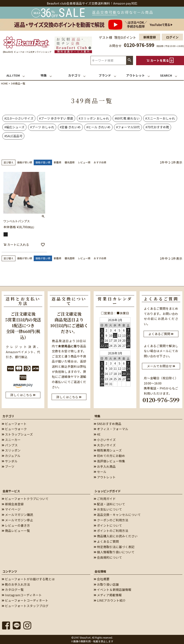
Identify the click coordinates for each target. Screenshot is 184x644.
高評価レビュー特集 (109, 461)
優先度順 (70, 162)
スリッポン (11, 450)
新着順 (57, 162)
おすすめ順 (100, 162)
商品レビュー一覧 (16, 530)
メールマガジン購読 (17, 514)
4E (97, 434)
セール (100, 471)
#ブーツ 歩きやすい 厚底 (56, 118)
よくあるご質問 (106, 541)
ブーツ (8, 466)
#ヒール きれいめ (98, 127)
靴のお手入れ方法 (16, 584)
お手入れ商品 (105, 466)
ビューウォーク (14, 429)
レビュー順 (84, 162)
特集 (97, 416)
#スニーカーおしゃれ (160, 118)
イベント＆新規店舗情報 (112, 589)
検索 (129, 60)
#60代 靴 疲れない (127, 118)
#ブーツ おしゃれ (42, 127)
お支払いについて (108, 509)
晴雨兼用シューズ (108, 450)
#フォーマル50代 (128, 127)
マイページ (11, 509)
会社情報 (100, 571)
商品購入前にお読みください (116, 536)
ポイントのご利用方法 (111, 530)
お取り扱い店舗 (106, 584)
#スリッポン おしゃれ (94, 118)
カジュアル (11, 455)
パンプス (10, 445)
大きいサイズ (105, 445)
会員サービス (11, 491)
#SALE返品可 (13, 136)
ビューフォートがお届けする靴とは (28, 579)
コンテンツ (9, 571)
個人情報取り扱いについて (114, 552)
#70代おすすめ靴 (157, 127)
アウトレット (105, 477)
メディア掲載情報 (108, 595)
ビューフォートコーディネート (25, 600)
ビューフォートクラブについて (25, 498)
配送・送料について (109, 504)
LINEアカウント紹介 (110, 600)
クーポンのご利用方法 (111, 520)
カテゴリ (8, 416)
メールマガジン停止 (17, 520)
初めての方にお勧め (109, 455)
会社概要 (101, 579)
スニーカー (11, 439)
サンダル (9, 461)
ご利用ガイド (105, 498)
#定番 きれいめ (70, 127)
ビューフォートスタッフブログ (25, 605)
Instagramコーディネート (22, 595)
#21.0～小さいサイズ (19, 118)
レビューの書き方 (16, 525)
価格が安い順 (24, 162)
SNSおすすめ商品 (107, 423)
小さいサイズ (105, 439)
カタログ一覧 (13, 589)
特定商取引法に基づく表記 (114, 546)
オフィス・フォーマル (111, 429)
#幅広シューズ (14, 127)
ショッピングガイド (107, 491)
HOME (4, 83)
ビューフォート (14, 423)
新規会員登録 (13, 504)
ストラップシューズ (17, 434)
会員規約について (108, 557)
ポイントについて (108, 525)
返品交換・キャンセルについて (117, 514)
